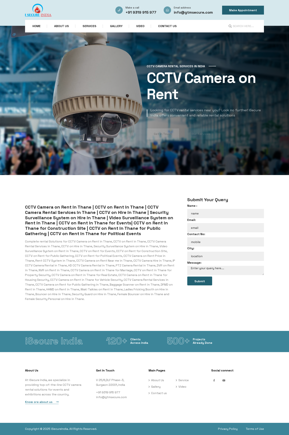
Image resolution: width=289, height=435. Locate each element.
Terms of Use (255, 429)
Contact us (167, 26)
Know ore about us (42, 402)
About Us (61, 26)
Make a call (132, 7)
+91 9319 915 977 (141, 12)
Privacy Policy (228, 429)
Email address (182, 7)
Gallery (116, 26)
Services (89, 26)
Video (140, 26)
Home (36, 26)
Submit (199, 281)
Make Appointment (243, 10)
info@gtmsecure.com (193, 12)
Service (183, 380)
